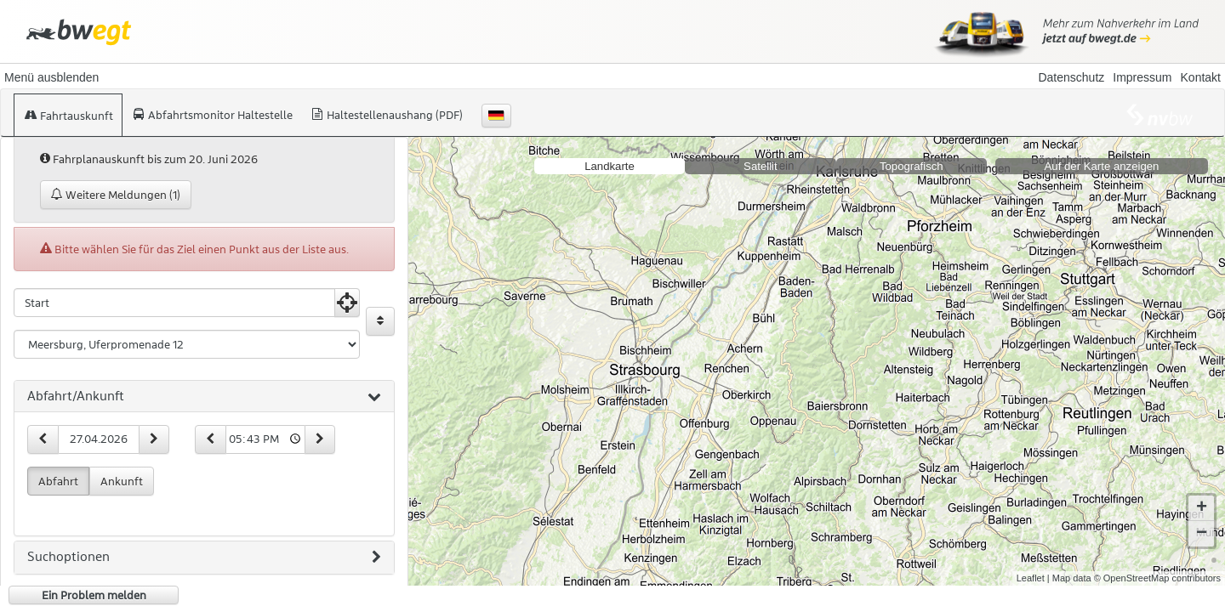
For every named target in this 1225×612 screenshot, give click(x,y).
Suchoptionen (204, 557)
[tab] (204, 397)
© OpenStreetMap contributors (1157, 578)
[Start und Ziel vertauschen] (380, 321)
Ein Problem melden (94, 595)
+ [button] (1201, 508)
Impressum (1142, 77)
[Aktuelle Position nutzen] (347, 302)
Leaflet (1031, 578)
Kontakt (1201, 77)
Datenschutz (1071, 77)
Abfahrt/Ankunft (204, 397)
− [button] (1201, 534)
